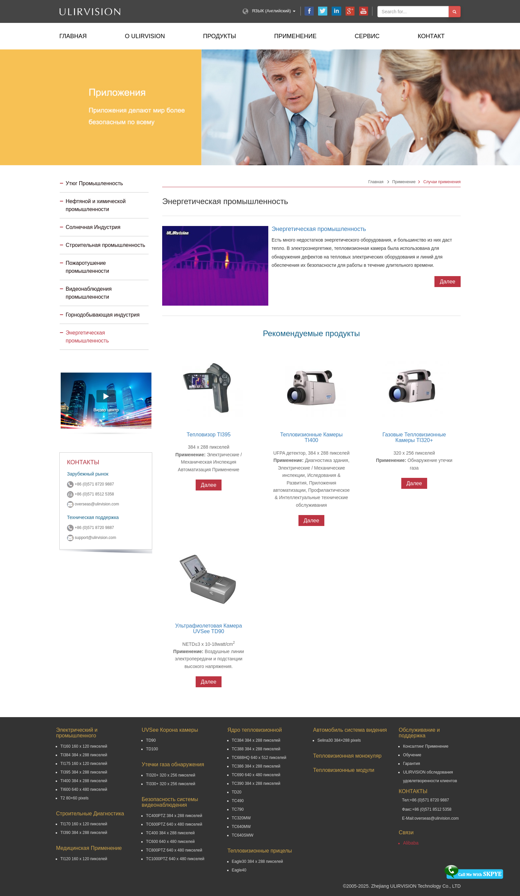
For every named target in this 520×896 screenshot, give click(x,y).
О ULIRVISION (145, 36)
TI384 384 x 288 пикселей (83, 755)
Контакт (431, 36)
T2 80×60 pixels (74, 798)
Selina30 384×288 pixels (339, 740)
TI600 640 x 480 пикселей (83, 789)
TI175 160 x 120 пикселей (83, 763)
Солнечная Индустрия (93, 227)
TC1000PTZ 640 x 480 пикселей (175, 859)
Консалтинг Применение (425, 746)
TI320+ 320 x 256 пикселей (170, 775)
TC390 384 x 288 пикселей (256, 783)
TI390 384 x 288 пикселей (83, 832)
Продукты (219, 36)
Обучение (412, 755)
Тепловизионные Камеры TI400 (311, 437)
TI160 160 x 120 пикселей (83, 746)
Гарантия (411, 763)
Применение (295, 36)
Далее (447, 281)
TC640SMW (242, 835)
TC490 (238, 800)
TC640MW (241, 826)
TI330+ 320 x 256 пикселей (170, 784)
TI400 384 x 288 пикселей (83, 781)
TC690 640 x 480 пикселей (256, 775)
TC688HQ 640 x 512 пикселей (259, 757)
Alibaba (411, 843)
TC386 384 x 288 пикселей (256, 766)
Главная (73, 36)
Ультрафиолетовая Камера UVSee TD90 (208, 629)
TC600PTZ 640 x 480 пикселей (174, 824)
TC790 (238, 809)
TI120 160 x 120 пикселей (83, 859)
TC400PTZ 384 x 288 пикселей (174, 815)
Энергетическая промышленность (319, 229)
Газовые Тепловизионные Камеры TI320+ (414, 437)
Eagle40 (239, 870)
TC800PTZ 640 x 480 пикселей (174, 850)
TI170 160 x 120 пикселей (83, 824)
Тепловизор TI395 (209, 434)
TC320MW (241, 818)
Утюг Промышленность (94, 183)
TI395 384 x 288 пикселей (83, 772)
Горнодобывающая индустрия (103, 315)
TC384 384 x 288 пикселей (256, 740)
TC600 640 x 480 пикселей (170, 841)
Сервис (367, 36)
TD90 (151, 740)
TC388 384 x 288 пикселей (256, 749)
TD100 (152, 749)
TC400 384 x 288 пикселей (170, 833)
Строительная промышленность (105, 245)
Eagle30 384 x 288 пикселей (257, 861)
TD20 (236, 792)
